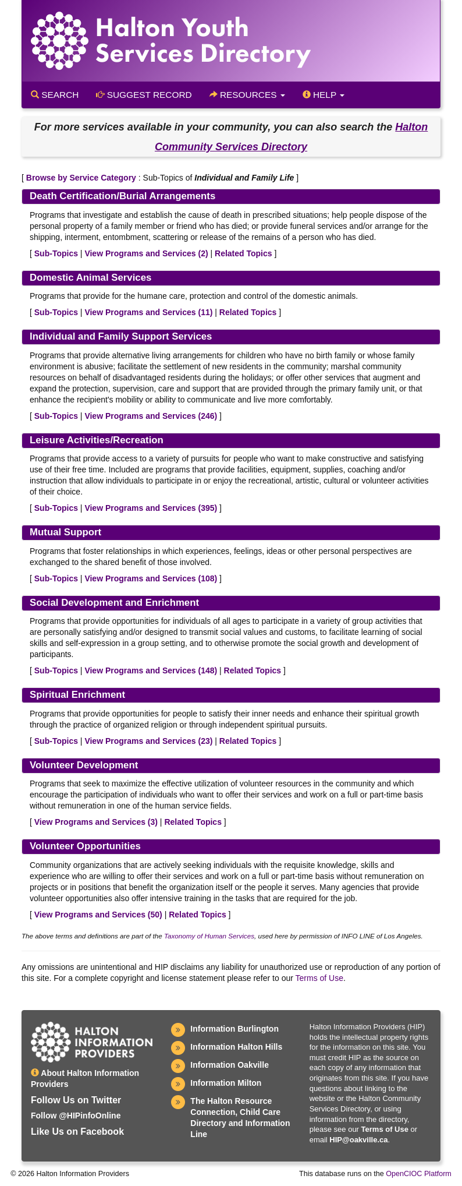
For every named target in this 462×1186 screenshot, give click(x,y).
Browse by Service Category (81, 177)
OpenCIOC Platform (419, 1174)
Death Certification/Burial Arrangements (122, 196)
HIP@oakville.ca (358, 1139)
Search (55, 95)
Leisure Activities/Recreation (97, 440)
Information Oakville (229, 1064)
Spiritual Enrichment (77, 694)
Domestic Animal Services (90, 277)
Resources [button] (247, 95)
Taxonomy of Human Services (209, 936)
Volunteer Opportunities (85, 846)
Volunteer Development (84, 765)
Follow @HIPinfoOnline (75, 1115)
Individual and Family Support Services (121, 336)
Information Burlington (234, 1028)
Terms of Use (319, 978)
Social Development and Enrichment (114, 602)
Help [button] (323, 95)
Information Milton (225, 1083)
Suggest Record (143, 95)
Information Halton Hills (236, 1046)
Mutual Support (65, 532)
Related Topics (243, 253)
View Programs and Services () (146, 253)
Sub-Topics (56, 253)
